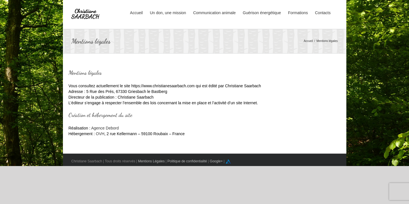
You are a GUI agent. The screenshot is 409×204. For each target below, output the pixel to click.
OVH (100, 133)
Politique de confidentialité (187, 161)
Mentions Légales (151, 161)
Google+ (216, 161)
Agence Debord (105, 128)
